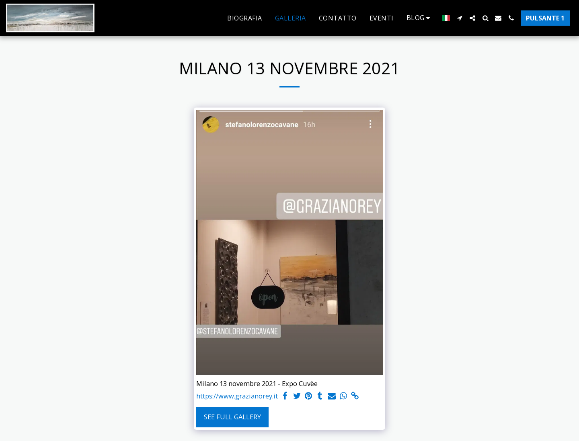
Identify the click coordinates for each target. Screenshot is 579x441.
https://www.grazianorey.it (237, 395)
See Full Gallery (232, 416)
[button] (419, 17)
